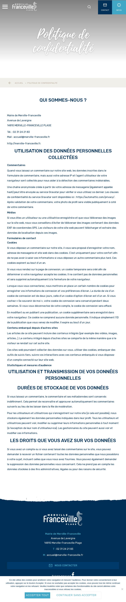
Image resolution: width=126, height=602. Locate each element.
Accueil (19, 83)
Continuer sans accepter (76, 595)
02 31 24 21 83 (64, 548)
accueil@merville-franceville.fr (65, 555)
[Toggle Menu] (5, 7)
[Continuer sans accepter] (122, 589)
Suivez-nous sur (63, 575)
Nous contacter (63, 565)
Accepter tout (37, 595)
